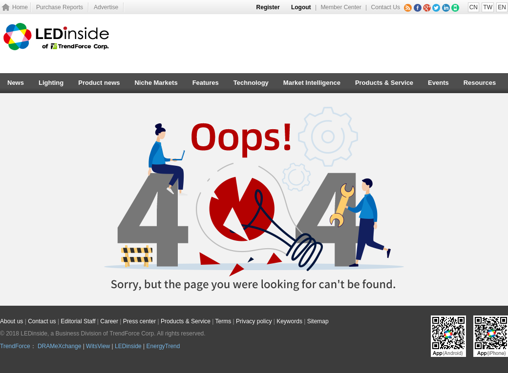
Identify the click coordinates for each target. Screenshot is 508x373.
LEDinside (128, 346)
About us (11, 321)
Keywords (289, 321)
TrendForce (15, 346)
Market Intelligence (311, 82)
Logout (301, 7)
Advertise (106, 7)
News (15, 82)
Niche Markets (155, 82)
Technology (251, 82)
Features (205, 82)
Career (109, 321)
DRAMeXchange (59, 346)
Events (438, 82)
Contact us (42, 321)
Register (268, 7)
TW (487, 7)
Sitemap (318, 321)
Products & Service (384, 82)
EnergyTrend (163, 346)
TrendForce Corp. (132, 333)
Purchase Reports (59, 7)
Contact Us (385, 7)
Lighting (51, 82)
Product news (99, 82)
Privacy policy (254, 321)
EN (502, 7)
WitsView (98, 346)
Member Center (340, 7)
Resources (480, 82)
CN (473, 7)
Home (20, 7)
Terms (223, 321)
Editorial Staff (78, 321)
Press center (139, 321)
